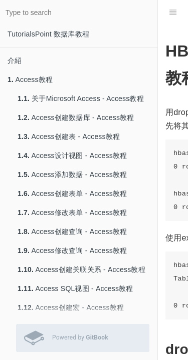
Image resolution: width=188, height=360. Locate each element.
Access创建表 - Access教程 (69, 136)
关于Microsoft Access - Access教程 (81, 98)
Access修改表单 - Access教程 (72, 212)
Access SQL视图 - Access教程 (75, 288)
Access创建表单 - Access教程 (72, 194)
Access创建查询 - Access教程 (72, 232)
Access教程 (30, 80)
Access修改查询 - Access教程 (72, 250)
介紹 (15, 60)
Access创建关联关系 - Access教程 (81, 270)
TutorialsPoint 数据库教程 (48, 34)
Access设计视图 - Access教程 (72, 156)
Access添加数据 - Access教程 (72, 174)
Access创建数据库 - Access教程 (76, 118)
